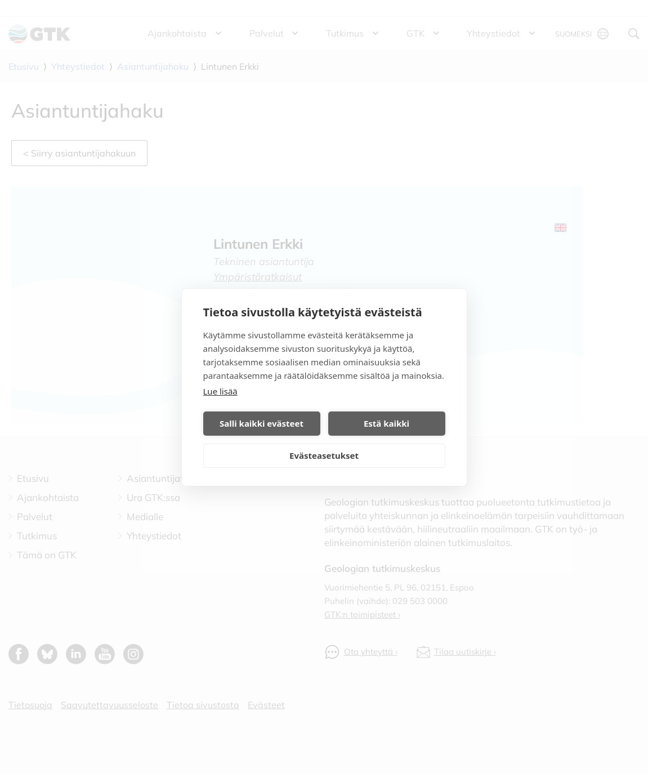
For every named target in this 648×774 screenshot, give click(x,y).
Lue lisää (220, 391)
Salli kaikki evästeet (261, 423)
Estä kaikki (386, 423)
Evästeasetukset (324, 455)
